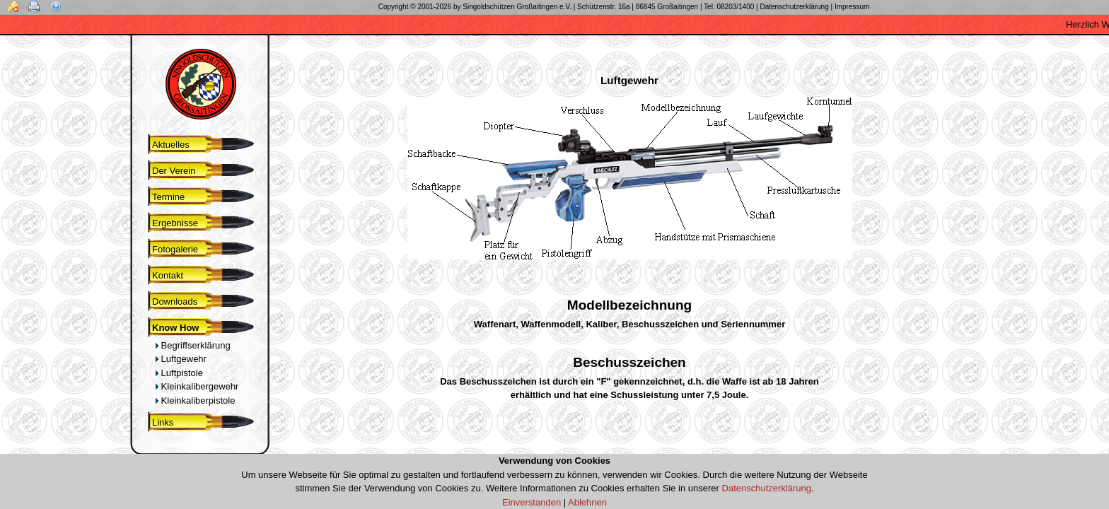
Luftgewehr (181, 358)
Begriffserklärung (193, 345)
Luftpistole (179, 373)
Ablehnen (587, 502)
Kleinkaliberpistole (195, 400)
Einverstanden (531, 502)
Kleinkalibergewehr (196, 386)
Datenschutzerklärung (766, 488)
